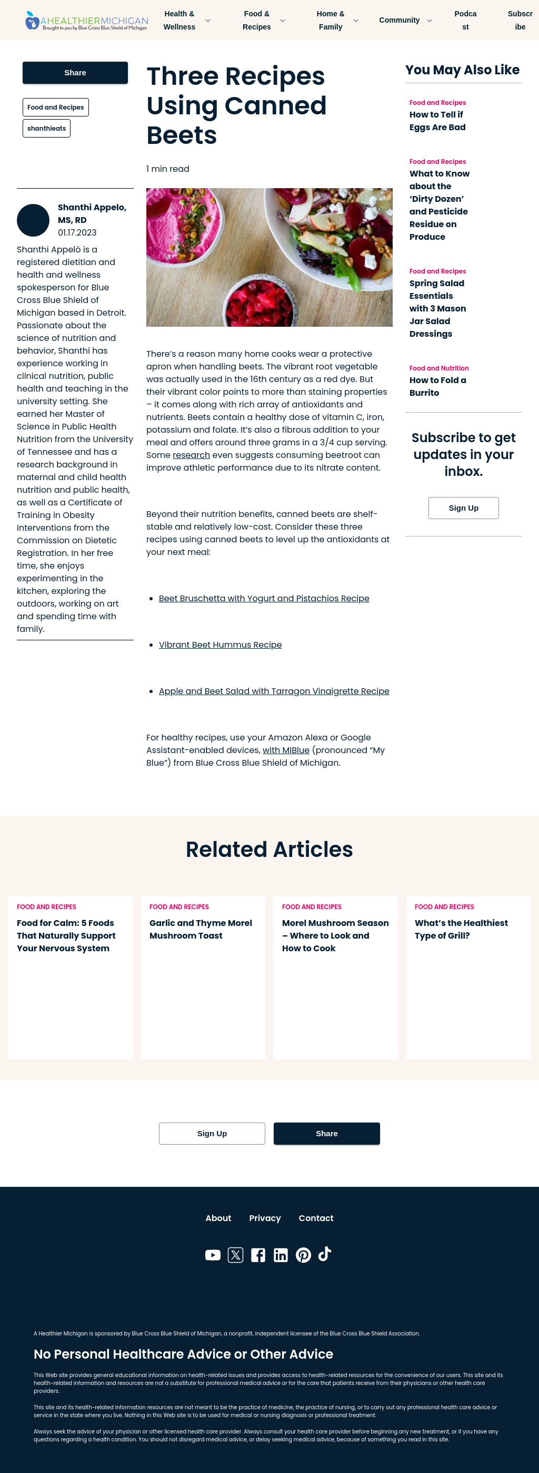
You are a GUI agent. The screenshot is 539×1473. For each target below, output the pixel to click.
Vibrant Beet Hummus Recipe (220, 645)
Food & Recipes (263, 20)
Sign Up (463, 508)
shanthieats (46, 128)
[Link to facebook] (258, 1257)
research (191, 455)
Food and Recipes (55, 107)
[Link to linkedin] (281, 1257)
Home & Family (337, 20)
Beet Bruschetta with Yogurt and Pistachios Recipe (264, 598)
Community (406, 20)
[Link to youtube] (213, 1257)
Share (75, 73)
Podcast (466, 20)
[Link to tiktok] (326, 1257)
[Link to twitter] (235, 1257)
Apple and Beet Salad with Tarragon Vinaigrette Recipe (274, 691)
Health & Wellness (185, 20)
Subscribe (520, 20)
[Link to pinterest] (303, 1257)
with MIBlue (286, 750)
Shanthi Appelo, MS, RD (92, 213)
